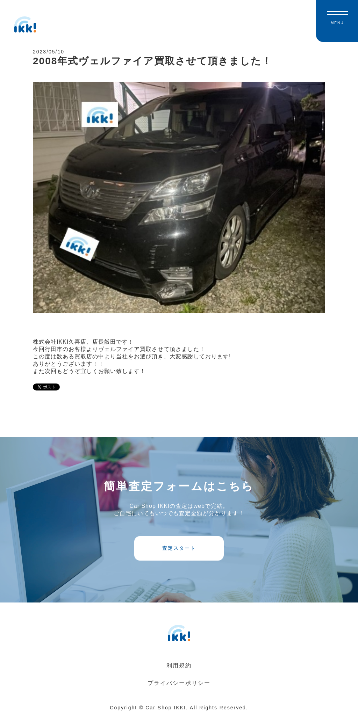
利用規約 (179, 665)
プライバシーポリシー (179, 683)
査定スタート (179, 548)
